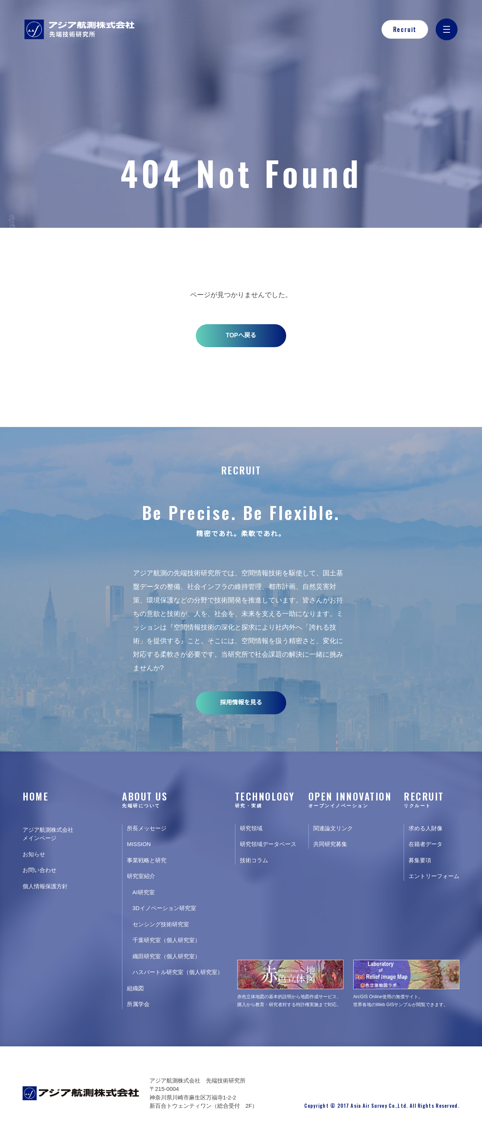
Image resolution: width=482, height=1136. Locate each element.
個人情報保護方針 (45, 886)
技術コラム (254, 860)
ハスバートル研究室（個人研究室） (178, 972)
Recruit (405, 29)
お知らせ (34, 854)
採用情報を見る (241, 702)
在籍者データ (425, 844)
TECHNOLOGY (265, 798)
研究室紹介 (141, 876)
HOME (36, 796)
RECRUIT (431, 798)
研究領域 (251, 828)
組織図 (135, 988)
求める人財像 (425, 828)
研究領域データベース (268, 844)
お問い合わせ (39, 870)
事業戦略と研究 (146, 860)
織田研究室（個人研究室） (166, 956)
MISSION (139, 844)
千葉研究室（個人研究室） (166, 940)
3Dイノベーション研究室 (164, 908)
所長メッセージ (146, 828)
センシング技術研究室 (161, 924)
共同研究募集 (330, 844)
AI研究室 (144, 892)
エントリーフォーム (434, 876)
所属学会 (138, 1004)
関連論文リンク (333, 828)
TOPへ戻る (241, 335)
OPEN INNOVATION (350, 798)
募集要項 (420, 860)
